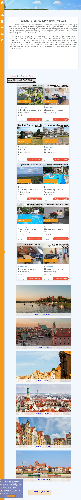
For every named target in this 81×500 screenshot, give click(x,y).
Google (14, 483)
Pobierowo (47, 101)
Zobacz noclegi (34, 119)
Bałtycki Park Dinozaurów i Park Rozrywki (40, 492)
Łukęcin (46, 181)
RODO (10, 493)
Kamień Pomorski (23, 101)
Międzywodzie (22, 181)
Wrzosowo (21, 141)
